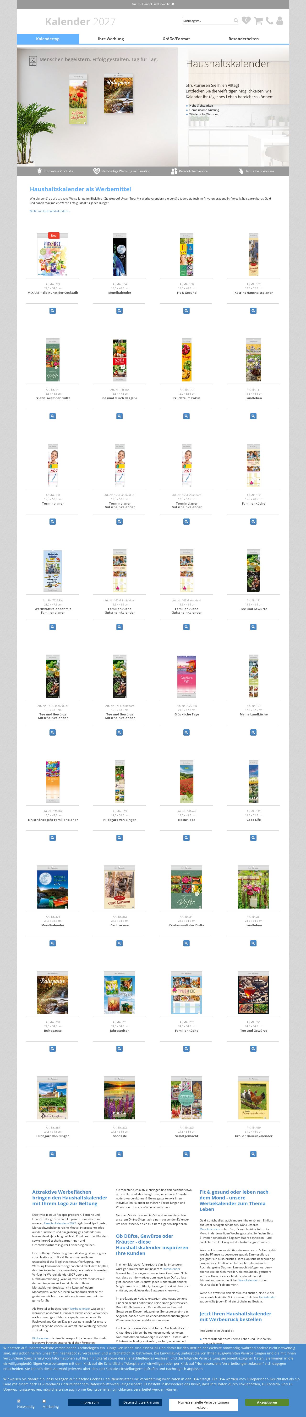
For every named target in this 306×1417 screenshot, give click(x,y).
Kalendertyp (48, 38)
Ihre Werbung (111, 38)
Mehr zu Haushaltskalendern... (50, 211)
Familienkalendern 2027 (60, 1223)
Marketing (51, 1406)
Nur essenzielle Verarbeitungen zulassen (203, 1405)
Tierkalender (267, 1297)
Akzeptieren (267, 1402)
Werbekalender (80, 1309)
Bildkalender (40, 1338)
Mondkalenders (210, 1229)
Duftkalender (171, 1269)
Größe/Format (176, 38)
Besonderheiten (244, 38)
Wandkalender (248, 1280)
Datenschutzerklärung (141, 1402)
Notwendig (26, 1406)
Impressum (90, 1402)
